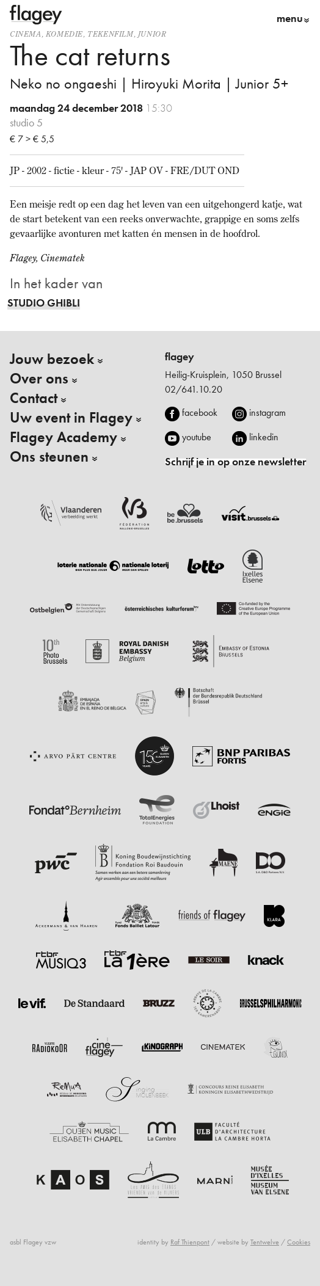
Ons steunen (49, 456)
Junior (152, 33)
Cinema (26, 33)
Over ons (39, 378)
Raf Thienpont (189, 1242)
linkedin (263, 436)
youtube (196, 436)
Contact (33, 398)
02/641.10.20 (193, 389)
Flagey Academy (63, 437)
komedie (64, 33)
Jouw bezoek (52, 359)
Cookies (298, 1242)
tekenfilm (110, 33)
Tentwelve (264, 1242)
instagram (267, 412)
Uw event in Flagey (71, 417)
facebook (199, 412)
